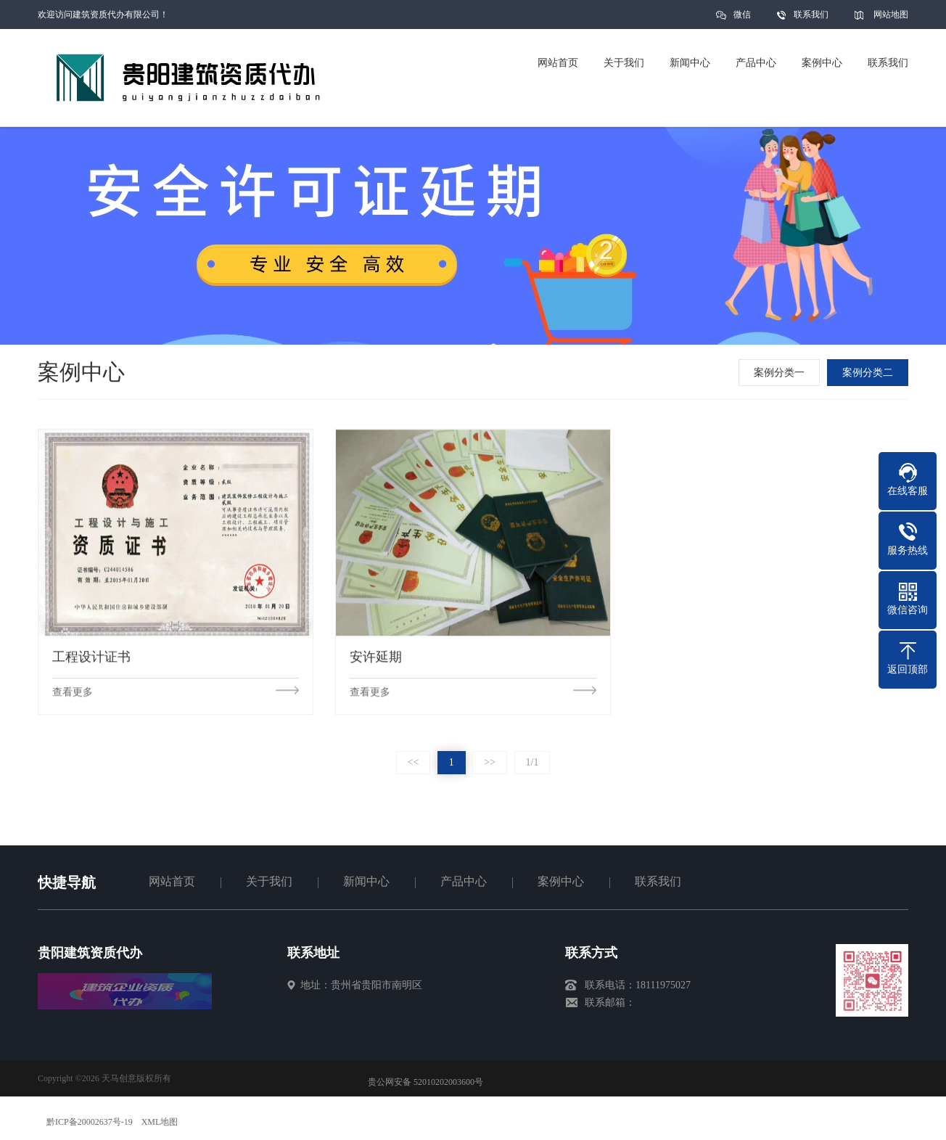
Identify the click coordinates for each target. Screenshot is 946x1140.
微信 (742, 19)
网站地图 (890, 14)
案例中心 (561, 881)
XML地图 (159, 1122)
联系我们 (811, 14)
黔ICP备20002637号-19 (89, 1122)
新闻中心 (366, 881)
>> (489, 762)
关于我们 (269, 881)
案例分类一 (782, 372)
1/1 (532, 762)
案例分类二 (870, 372)
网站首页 (172, 881)
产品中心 (463, 881)
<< (413, 762)
